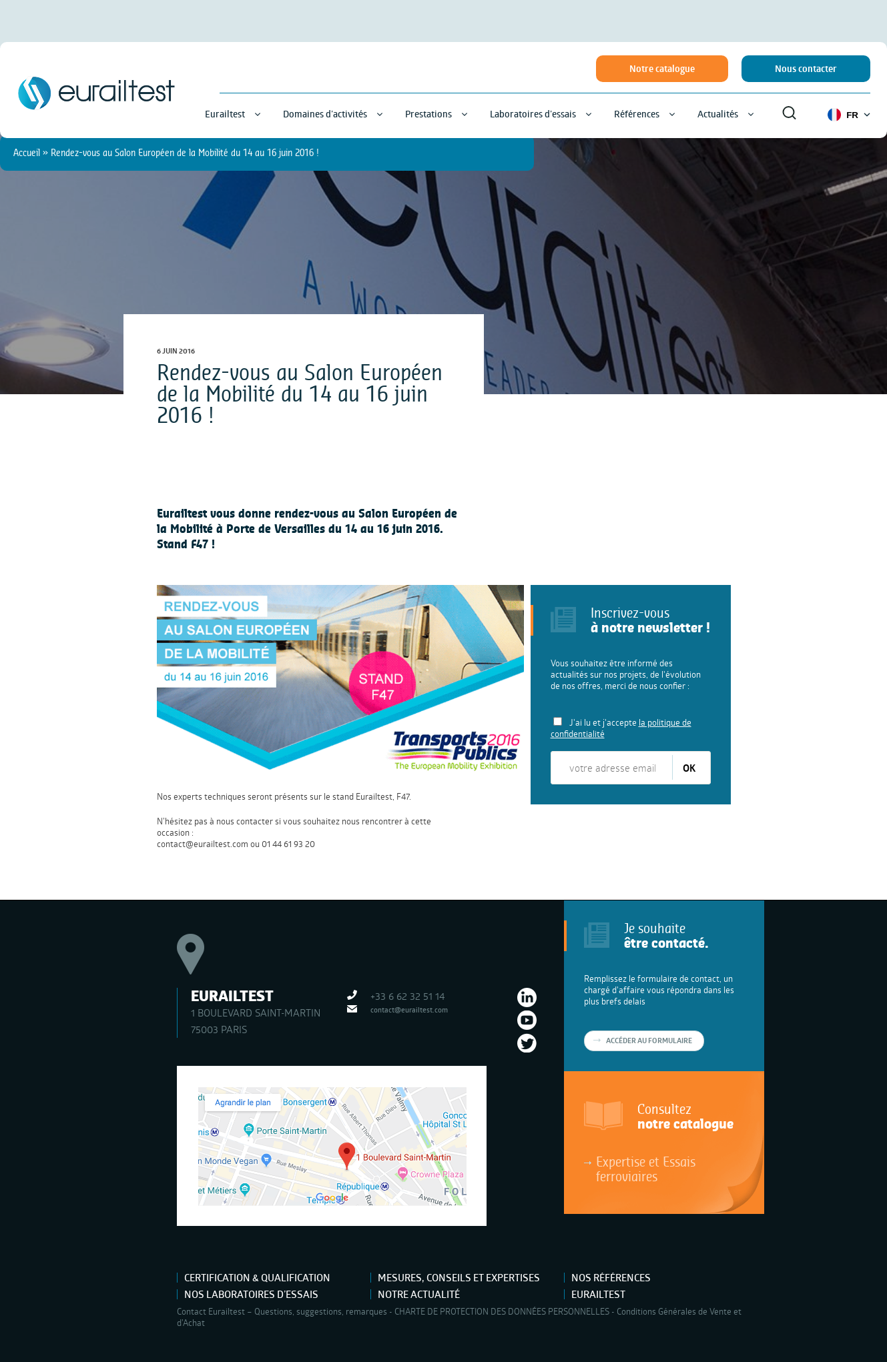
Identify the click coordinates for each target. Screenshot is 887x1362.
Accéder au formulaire (649, 1040)
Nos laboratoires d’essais (251, 1294)
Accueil (26, 152)
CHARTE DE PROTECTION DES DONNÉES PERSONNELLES (501, 1311)
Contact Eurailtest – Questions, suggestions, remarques (282, 1311)
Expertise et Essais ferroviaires (645, 1168)
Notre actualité (419, 1294)
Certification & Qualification (257, 1278)
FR (849, 114)
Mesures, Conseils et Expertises (459, 1278)
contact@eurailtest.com (202, 844)
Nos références (611, 1278)
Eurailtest (598, 1294)
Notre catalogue (662, 68)
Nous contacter (806, 68)
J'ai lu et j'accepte (621, 728)
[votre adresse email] (612, 767)
